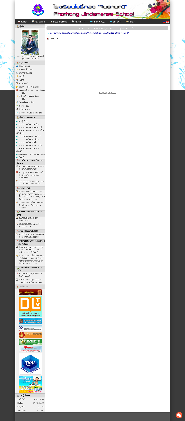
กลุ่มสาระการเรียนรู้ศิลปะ (26, 142)
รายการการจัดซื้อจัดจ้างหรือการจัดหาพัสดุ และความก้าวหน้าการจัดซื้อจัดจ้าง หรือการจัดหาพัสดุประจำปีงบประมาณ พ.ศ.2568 (32, 195)
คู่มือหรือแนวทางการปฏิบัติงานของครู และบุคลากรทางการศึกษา (31, 182)
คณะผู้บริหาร (38, 22)
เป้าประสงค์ (23, 83)
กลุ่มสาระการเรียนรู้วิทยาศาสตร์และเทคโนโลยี (30, 131)
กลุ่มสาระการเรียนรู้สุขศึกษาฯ (28, 139)
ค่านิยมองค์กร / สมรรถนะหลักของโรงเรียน (32, 91)
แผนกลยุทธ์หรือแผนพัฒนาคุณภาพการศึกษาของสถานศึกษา (31, 168)
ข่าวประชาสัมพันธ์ (58, 22)
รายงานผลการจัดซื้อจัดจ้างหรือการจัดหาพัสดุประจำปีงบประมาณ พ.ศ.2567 (32, 205)
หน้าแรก (22, 22)
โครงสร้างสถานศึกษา (27, 102)
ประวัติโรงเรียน (24, 66)
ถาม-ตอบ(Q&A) (97, 22)
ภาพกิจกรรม (78, 22)
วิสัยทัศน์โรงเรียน (25, 73)
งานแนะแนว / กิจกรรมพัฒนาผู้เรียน (30, 153)
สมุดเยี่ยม (115, 22)
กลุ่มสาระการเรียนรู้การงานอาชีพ (29, 145)
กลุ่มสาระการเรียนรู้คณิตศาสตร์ (29, 127)
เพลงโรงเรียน (24, 105)
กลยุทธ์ (21, 76)
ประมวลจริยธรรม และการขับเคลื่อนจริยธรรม (29, 225)
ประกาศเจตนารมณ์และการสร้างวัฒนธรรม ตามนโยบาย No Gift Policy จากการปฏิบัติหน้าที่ (31, 249)
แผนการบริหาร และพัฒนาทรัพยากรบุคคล (28, 219)
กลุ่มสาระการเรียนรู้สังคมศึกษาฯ (29, 135)
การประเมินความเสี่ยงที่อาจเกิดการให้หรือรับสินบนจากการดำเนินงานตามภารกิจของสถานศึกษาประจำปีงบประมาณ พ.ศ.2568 (31, 259)
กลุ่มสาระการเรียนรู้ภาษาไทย (27, 124)
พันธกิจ (21, 79)
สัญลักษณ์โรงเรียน (26, 69)
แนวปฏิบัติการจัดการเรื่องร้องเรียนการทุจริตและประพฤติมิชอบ (31, 236)
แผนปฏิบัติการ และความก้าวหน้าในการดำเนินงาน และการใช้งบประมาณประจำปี (31, 175)
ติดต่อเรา (130, 22)
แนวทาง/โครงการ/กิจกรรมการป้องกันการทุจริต (30, 275)
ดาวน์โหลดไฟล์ (55, 38)
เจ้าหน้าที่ (20, 156)
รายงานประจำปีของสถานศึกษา (30, 112)
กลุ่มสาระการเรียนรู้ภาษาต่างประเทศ (27, 149)
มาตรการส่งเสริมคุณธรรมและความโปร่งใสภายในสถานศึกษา (30, 281)
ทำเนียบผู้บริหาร (24, 109)
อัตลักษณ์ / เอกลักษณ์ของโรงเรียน (29, 97)
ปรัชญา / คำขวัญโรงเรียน (29, 86)
